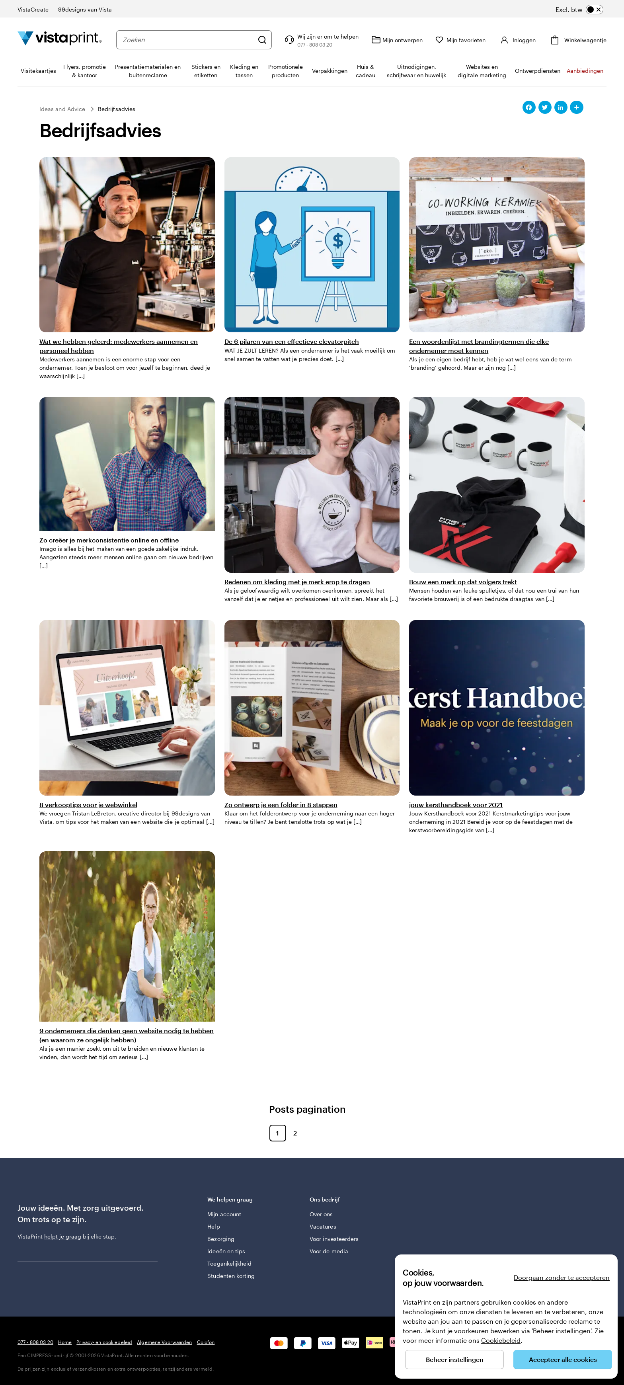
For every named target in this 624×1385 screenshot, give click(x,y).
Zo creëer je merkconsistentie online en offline (109, 540)
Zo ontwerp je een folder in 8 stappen (280, 804)
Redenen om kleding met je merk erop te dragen (297, 581)
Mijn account (224, 1214)
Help (213, 1226)
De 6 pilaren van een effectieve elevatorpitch (291, 341)
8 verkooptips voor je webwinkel (88, 804)
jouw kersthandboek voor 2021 (456, 804)
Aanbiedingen (585, 70)
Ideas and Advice (62, 108)
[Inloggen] (517, 39)
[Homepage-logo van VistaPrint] (60, 39)
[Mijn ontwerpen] (397, 40)
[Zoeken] (262, 40)
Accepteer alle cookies (563, 1359)
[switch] (579, 9)
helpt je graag (62, 1236)
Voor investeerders (334, 1238)
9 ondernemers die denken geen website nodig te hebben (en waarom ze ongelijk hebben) (126, 1035)
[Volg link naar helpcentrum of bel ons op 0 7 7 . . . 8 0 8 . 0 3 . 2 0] (321, 39)
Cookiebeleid (501, 1340)
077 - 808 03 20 (35, 1342)
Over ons (321, 1214)
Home (65, 1342)
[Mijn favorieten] (460, 40)
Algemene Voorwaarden (164, 1342)
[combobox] (188, 40)
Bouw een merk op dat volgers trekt (463, 581)
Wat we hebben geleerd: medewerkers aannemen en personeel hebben (118, 345)
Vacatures (323, 1226)
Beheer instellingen (455, 1359)
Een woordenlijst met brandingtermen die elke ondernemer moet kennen (479, 345)
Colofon (206, 1342)
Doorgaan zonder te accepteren (562, 1277)
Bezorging (220, 1238)
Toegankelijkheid (229, 1263)
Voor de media (329, 1251)
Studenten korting (231, 1275)
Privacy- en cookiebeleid (104, 1342)
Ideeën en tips (226, 1251)
